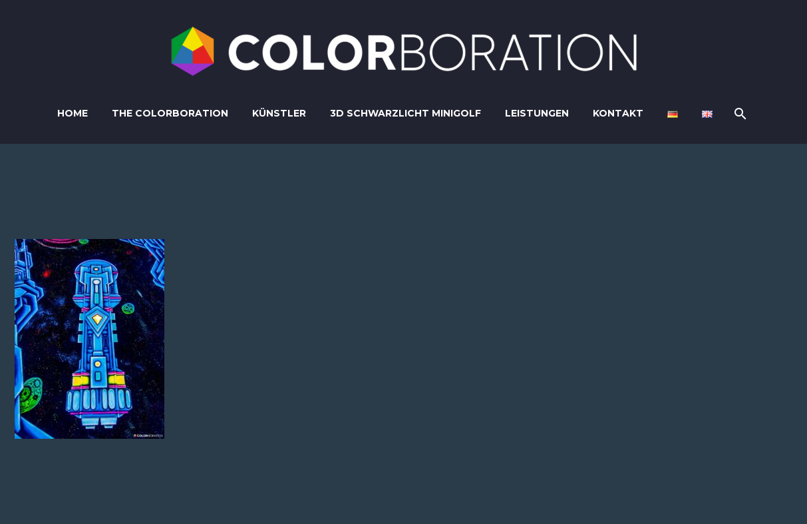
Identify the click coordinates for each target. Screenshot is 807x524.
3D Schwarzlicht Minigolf (405, 113)
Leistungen (537, 113)
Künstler (279, 113)
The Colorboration (170, 113)
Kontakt (618, 113)
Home (72, 113)
